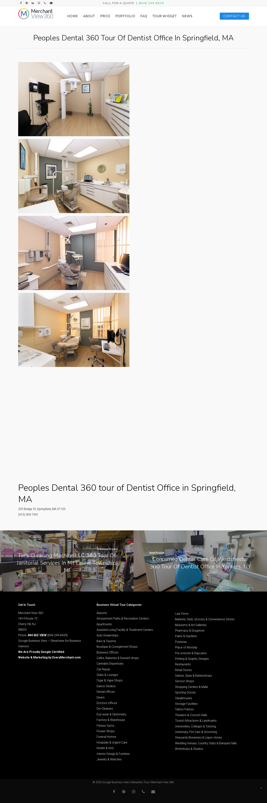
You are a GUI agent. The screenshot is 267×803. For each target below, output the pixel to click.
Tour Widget (168, 16)
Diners (101, 697)
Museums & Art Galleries (191, 625)
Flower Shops (106, 731)
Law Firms (181, 613)
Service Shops (184, 681)
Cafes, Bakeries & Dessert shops (118, 658)
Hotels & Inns (105, 748)
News (191, 16)
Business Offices (107, 652)
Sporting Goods (185, 692)
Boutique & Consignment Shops (117, 646)
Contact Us (234, 16)
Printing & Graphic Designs (192, 658)
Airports (102, 613)
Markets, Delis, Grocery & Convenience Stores (205, 619)
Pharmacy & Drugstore (190, 630)
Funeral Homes (106, 737)
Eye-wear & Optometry (111, 714)
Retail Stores (183, 670)
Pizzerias (181, 642)
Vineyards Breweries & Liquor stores (198, 737)
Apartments (104, 624)
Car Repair (103, 669)
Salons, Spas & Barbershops (193, 675)
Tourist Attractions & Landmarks (196, 720)
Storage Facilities (186, 704)
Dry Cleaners (105, 708)
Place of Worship (186, 647)
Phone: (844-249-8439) (43, 635)
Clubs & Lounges (107, 675)
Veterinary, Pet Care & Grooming (196, 732)
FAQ (147, 16)
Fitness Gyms (105, 725)
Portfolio (129, 16)
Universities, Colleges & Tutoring (195, 726)
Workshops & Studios (189, 749)
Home (76, 16)
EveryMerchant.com (66, 657)
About (93, 16)
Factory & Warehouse (111, 720)
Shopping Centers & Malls (191, 687)
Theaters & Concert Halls (191, 715)
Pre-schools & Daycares (191, 653)
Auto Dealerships (107, 635)
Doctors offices (107, 703)
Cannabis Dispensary (110, 663)
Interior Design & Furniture (113, 754)
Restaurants (183, 664)
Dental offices (106, 691)
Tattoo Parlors (184, 709)
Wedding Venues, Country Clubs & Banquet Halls (206, 743)
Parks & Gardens (186, 636)
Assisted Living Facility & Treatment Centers (125, 630)
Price (109, 16)
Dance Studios (106, 686)
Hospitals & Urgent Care (112, 742)
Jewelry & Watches (109, 759)
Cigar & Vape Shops (110, 680)
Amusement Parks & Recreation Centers (123, 618)
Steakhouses (183, 698)
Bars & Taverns (106, 641)
